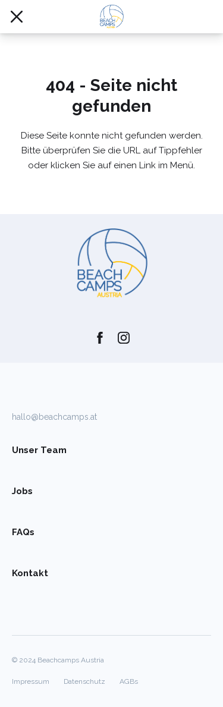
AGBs (129, 681)
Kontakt (30, 573)
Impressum (30, 681)
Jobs (22, 491)
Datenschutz (84, 681)
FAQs (23, 532)
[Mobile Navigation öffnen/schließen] (16, 16)
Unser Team (39, 450)
